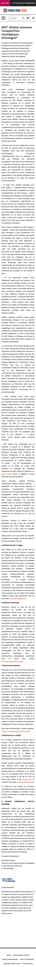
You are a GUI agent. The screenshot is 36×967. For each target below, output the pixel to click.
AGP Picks (5, 3)
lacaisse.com (27, 779)
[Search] (15, 18)
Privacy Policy (28, 964)
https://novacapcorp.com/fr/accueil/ (16, 731)
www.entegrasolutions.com (13, 661)
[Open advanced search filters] (28, 18)
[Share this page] (33, 18)
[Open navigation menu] (3, 18)
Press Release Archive (21, 955)
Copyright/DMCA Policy (12, 964)
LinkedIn (20, 782)
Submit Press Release (10, 959)
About (9, 955)
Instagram (30, 782)
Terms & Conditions (27, 959)
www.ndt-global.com (18, 598)
